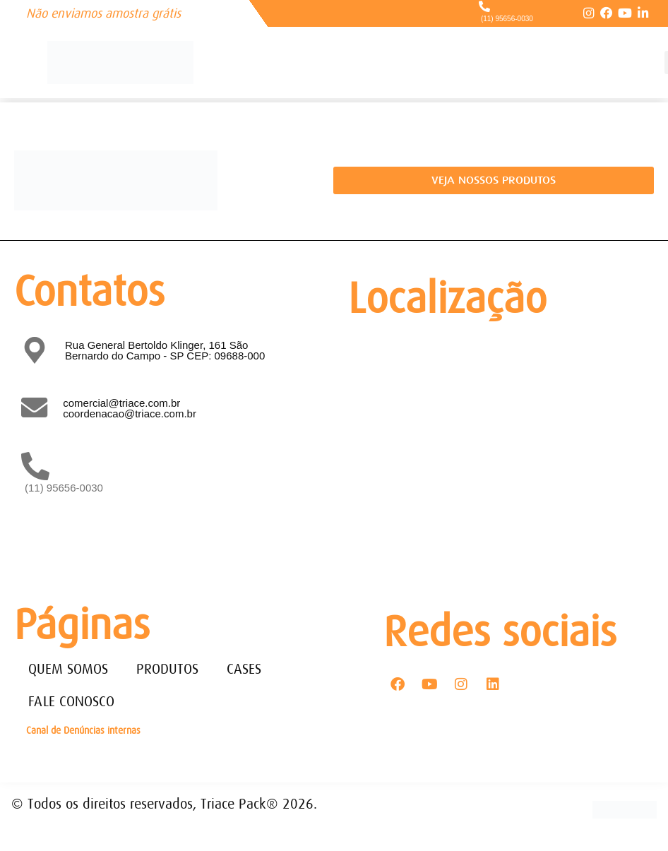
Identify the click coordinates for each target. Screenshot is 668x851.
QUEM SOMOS (68, 669)
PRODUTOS (167, 669)
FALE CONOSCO (71, 702)
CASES (244, 669)
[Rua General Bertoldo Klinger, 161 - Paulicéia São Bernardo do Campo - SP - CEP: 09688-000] (497, 450)
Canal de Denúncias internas (83, 730)
